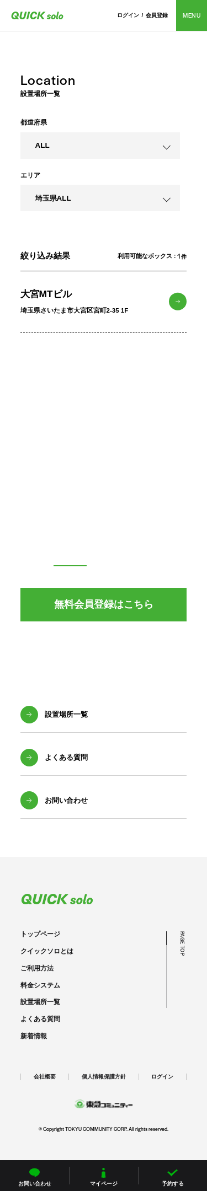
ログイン (128, 15)
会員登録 (157, 15)
